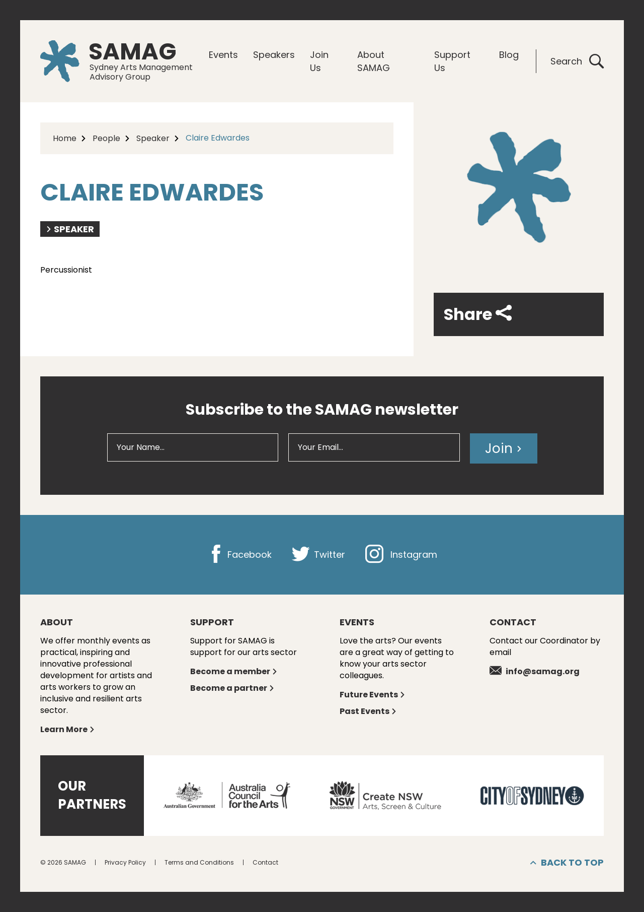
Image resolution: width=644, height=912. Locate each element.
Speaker (153, 138)
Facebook (239, 554)
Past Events (368, 711)
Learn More (67, 729)
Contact (265, 862)
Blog (509, 54)
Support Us (452, 61)
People (106, 138)
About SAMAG (373, 61)
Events (223, 54)
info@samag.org (535, 671)
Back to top (567, 862)
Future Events (373, 694)
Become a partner (232, 688)
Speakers (274, 54)
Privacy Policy (125, 862)
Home (64, 138)
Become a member (234, 671)
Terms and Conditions (199, 862)
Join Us (319, 61)
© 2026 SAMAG (63, 862)
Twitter (318, 554)
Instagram (401, 554)
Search (577, 61)
